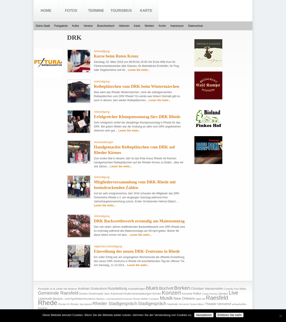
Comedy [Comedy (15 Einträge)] (228, 288)
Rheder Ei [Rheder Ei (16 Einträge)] (63, 304)
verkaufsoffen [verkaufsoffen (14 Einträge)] (239, 304)
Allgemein (100, 246)
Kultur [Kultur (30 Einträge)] (197, 293)
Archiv (162, 25)
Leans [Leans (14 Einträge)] (205, 293)
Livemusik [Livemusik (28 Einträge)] (45, 298)
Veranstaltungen (103, 142)
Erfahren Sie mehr (230, 315)
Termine (96, 10)
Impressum (177, 25)
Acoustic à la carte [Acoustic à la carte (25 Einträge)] (50, 288)
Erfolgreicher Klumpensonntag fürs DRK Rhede (137, 116)
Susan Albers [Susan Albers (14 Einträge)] (197, 304)
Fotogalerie (61, 25)
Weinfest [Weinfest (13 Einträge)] (42, 308)
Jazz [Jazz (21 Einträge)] (107, 293)
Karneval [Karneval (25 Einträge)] (116, 293)
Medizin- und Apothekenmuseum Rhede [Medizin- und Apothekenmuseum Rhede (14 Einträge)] (118, 298)
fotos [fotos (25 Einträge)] (243, 288)
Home (46, 10)
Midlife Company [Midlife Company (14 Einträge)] (150, 298)
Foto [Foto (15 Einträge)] (236, 288)
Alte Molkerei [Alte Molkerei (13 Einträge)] (70, 288)
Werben (149, 25)
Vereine (88, 25)
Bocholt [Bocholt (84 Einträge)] (166, 288)
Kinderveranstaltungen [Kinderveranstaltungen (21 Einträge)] (137, 293)
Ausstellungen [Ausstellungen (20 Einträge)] (136, 288)
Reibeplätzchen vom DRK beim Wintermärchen (136, 86)
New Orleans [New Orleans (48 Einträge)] (184, 298)
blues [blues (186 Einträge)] (152, 288)
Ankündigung (101, 51)
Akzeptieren (204, 315)
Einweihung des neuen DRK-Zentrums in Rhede (137, 251)
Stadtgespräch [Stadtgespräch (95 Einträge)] (152, 303)
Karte (146, 10)
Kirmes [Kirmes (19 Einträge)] (156, 293)
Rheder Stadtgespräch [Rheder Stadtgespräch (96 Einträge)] (115, 303)
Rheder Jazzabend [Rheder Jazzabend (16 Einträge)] (81, 304)
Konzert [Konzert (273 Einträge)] (171, 293)
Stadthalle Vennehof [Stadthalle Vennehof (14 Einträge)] (178, 304)
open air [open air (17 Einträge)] (200, 298)
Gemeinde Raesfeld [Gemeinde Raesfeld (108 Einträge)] (58, 293)
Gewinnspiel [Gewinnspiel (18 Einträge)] (95, 293)
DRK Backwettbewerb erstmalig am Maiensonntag (139, 221)
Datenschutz (195, 25)
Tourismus (121, 10)
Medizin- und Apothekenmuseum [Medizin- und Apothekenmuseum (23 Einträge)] (74, 298)
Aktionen (124, 25)
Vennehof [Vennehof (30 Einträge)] (224, 304)
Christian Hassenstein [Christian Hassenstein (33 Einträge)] (207, 288)
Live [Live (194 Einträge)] (233, 293)
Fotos (71, 10)
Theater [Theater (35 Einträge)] (211, 304)
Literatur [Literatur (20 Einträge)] (223, 293)
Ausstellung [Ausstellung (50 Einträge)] (117, 288)
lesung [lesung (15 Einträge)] (213, 293)
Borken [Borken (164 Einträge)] (182, 288)
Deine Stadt (43, 25)
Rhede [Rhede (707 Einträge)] (47, 302)
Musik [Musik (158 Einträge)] (166, 298)
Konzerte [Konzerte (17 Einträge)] (187, 293)
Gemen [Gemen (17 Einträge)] (83, 293)
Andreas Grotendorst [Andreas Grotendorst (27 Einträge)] (92, 288)
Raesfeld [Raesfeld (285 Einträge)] (217, 298)
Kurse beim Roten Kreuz (116, 56)
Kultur (75, 25)
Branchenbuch (105, 25)
